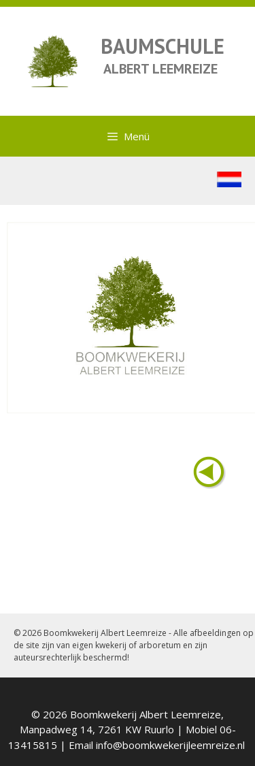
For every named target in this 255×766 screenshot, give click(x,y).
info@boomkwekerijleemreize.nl (170, 745)
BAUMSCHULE (162, 46)
